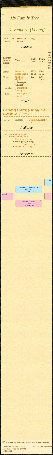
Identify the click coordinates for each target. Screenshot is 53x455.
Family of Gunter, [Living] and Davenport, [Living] (24, 112)
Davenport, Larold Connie (21, 72)
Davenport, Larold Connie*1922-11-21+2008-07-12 (29, 189)
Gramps (17, 447)
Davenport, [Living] (21, 89)
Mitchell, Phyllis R (19, 78)
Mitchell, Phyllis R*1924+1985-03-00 (28, 203)
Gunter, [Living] (36, 120)
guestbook (43, 443)
